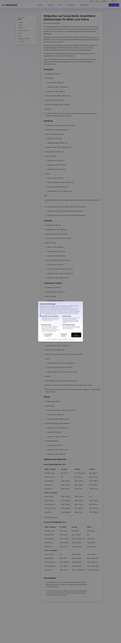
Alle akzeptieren (76, 335)
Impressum (71, 339)
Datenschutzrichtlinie (63, 339)
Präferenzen (54, 339)
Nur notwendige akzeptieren (48, 335)
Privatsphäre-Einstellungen (50, 313)
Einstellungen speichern (63, 335)
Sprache (48, 339)
